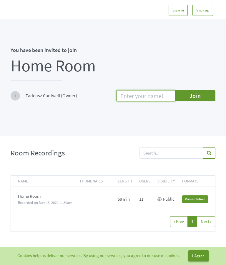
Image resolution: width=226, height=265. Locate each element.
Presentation (195, 199)
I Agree (198, 255)
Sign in (178, 10)
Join (195, 95)
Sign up (202, 10)
